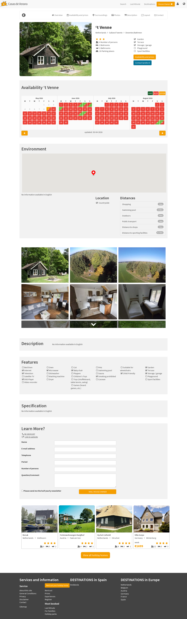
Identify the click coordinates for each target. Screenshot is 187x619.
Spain (123, 599)
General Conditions (27, 593)
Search (123, 4)
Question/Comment (30, 475)
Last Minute (135, 4)
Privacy (22, 596)
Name (24, 442)
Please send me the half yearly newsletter (42, 490)
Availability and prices (144, 57)
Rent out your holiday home (57, 585)
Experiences (50, 596)
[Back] (24, 15)
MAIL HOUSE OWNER (98, 491)
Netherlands (100, 32)
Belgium (124, 587)
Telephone (26, 455)
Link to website (31, 437)
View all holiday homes (95, 555)
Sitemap (23, 606)
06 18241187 (28, 434)
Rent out (48, 590)
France (124, 596)
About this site (25, 590)
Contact (22, 602)
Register (48, 599)
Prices (47, 593)
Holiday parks (51, 614)
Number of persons (30, 468)
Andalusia (74, 584)
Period (24, 462)
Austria (124, 590)
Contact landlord (142, 62)
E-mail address (28, 448)
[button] (178, 4)
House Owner (165, 4)
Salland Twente (115, 32)
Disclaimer (24, 599)
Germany (125, 593)
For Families (50, 611)
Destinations (149, 4)
